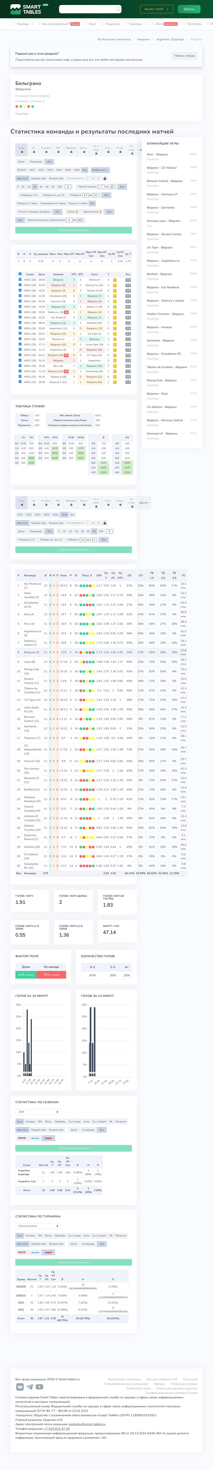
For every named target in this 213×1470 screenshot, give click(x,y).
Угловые (45, 149)
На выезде (36, 161)
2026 (77, 170)
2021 (32, 170)
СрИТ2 (120, 575)
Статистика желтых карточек (177, 1388)
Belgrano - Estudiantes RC (164, 354)
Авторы (159, 1384)
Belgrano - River (157, 394)
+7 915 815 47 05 (57, 1429)
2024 (59, 170)
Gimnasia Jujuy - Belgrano (163, 221)
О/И (99, 575)
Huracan (58, 301)
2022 (41, 170)
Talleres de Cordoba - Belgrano (167, 367)
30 (41, 186)
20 (34, 186)
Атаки (120, 149)
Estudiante (58, 296)
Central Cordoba (29, 808)
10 (22, 186)
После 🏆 (73, 211)
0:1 (128, 296)
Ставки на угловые (184, 1384)
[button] (167, 9)
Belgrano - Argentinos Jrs (163, 261)
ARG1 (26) (30, 285)
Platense (29, 738)
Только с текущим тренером (34, 211)
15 (28, 186)
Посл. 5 (87, 575)
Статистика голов (138, 1388)
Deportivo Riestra (30, 837)
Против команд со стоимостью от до (55, 220)
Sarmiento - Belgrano (161, 340)
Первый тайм (38, 178)
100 (59, 186)
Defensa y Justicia (30, 643)
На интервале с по (86, 178)
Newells (29, 847)
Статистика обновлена (73, 230)
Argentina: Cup (27, 1181)
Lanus (27, 662)
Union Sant (94, 344)
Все (49, 161)
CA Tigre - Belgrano (160, 247)
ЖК (58, 149)
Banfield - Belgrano (159, 274)
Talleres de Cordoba (31, 690)
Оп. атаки (132, 149)
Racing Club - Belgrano (162, 380)
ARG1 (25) (30, 344)
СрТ (106, 575)
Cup (149, 226)
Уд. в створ (96, 149)
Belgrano (58, 279)
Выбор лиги (99, 170)
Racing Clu (94, 285)
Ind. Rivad (58, 317)
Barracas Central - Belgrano (165, 181)
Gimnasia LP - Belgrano (162, 434)
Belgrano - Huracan (159, 327)
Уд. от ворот (99, 1121)
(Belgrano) (23, 89)
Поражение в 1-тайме (52, 203)
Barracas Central (29, 719)
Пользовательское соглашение (126, 1384)
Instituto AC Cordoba (31, 818)
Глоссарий (190, 1379)
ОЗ (129, 575)
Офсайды (71, 149)
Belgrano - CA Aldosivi (162, 168)
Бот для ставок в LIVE (162, 1379)
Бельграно (28, 83)
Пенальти (120, 1121)
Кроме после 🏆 (93, 211)
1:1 (128, 312)
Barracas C (58, 382)
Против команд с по (96, 187)
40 (47, 186)
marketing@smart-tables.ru (87, 1424)
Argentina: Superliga (170, 39)
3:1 (128, 301)
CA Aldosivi (31, 854)
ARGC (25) (30, 360)
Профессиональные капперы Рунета (171, 1393)
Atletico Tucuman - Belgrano (165, 314)
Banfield (94, 323)
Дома (21, 161)
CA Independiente (33, 747)
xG (34, 149)
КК (110, 1121)
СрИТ (113, 575)
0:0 (128, 290)
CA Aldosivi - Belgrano (162, 407)
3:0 (128, 279)
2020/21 (21, 170)
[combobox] (90, 9)
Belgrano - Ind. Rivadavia (163, 287)
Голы (22, 149)
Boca (58, 366)
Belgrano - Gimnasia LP (162, 194)
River (27, 624)
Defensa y (58, 312)
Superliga (21, 114)
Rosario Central (28, 681)
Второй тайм (56, 178)
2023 (50, 170)
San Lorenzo (31, 769)
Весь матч (22, 178)
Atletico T (94, 306)
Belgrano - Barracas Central (165, 420)
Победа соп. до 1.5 (53, 195)
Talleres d (95, 290)
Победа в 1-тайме (27, 203)
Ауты (108, 149)
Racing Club (31, 669)
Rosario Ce (58, 339)
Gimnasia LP (31, 778)
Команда (30, 575)
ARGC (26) (30, 279)
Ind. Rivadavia (32, 584)
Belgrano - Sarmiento (161, 208)
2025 (68, 170)
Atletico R (94, 279)
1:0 (128, 323)
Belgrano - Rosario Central (164, 234)
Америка (143, 39)
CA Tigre (94, 333)
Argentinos (58, 328)
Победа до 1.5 (29, 195)
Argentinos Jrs (32, 631)
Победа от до (84, 195)
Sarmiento (30, 726)
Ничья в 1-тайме (77, 203)
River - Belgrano (157, 154)
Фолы (84, 149)
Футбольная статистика (114, 39)
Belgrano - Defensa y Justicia (165, 301)
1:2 (128, 285)
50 (52, 186)
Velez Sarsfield (29, 595)
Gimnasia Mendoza (29, 799)
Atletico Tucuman (29, 828)
